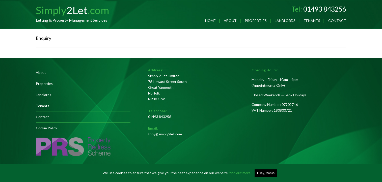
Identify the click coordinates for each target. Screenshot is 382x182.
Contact (337, 20)
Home (210, 20)
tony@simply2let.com (165, 134)
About (230, 20)
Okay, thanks (266, 173)
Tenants (312, 20)
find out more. (240, 173)
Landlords (285, 20)
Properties (256, 20)
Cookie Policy (46, 128)
